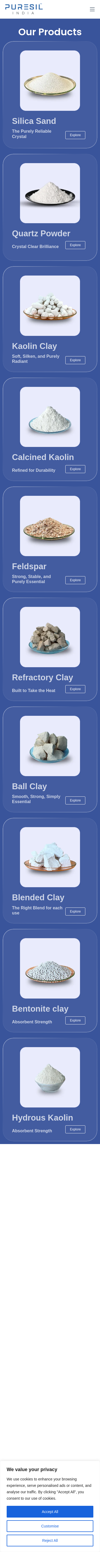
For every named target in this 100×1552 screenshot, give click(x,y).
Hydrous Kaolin (42, 1117)
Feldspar (29, 566)
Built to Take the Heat (33, 690)
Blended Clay (38, 897)
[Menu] (92, 9)
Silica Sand (34, 121)
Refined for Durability (33, 470)
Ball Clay (29, 786)
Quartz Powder (41, 233)
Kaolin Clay (34, 346)
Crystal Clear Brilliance (35, 246)
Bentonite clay (40, 1008)
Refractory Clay (42, 677)
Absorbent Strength (32, 1022)
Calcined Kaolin (43, 457)
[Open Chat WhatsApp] (12, 1538)
